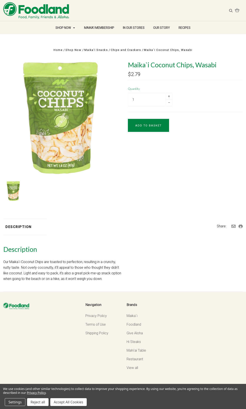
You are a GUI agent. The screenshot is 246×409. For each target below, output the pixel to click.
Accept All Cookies (68, 402)
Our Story (161, 27)
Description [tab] (18, 227)
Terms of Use (95, 324)
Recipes (185, 27)
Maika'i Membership (99, 27)
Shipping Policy (96, 333)
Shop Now (65, 27)
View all (132, 368)
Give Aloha (135, 333)
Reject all (38, 402)
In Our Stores (134, 27)
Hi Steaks (134, 342)
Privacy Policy (96, 316)
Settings (15, 402)
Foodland (134, 324)
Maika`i (132, 316)
